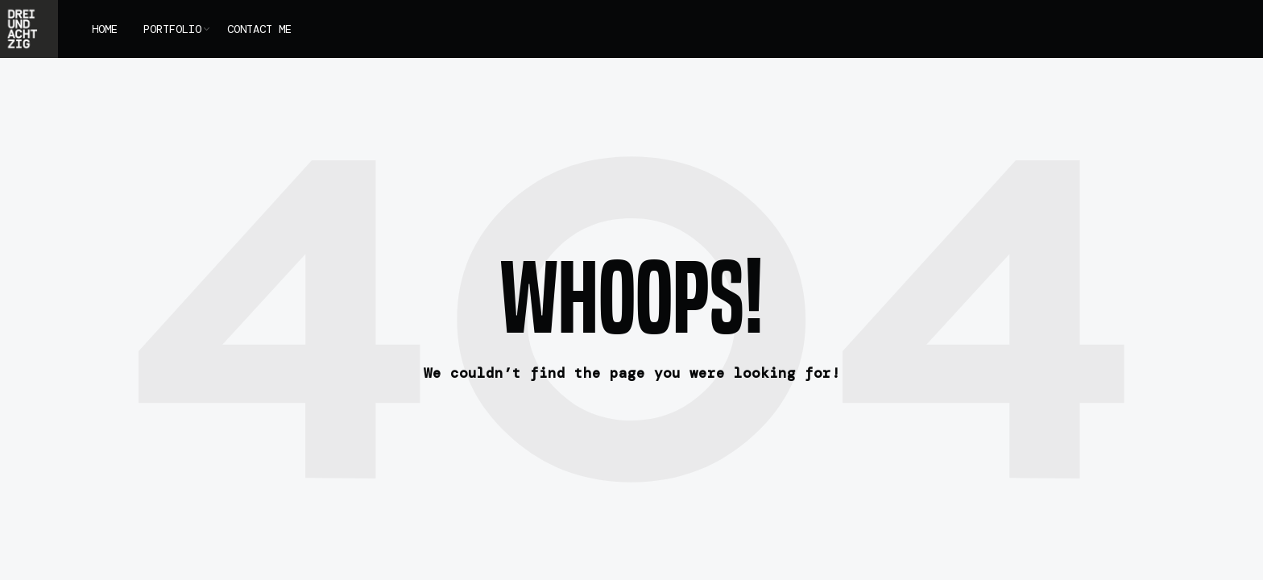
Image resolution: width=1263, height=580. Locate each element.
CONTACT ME (259, 29)
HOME (105, 29)
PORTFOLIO (172, 29)
